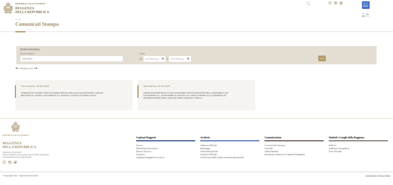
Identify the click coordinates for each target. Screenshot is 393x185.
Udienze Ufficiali (208, 145)
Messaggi (205, 148)
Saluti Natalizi (271, 151)
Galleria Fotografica (339, 148)
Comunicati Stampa (274, 145)
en (367, 14)
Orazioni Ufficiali (208, 154)
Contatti (268, 148)
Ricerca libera (27, 54)
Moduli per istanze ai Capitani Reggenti (284, 154)
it (363, 14)
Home (17, 19)
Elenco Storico (143, 151)
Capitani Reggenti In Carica (150, 157)
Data (142, 54)
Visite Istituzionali (209, 151)
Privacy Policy (384, 176)
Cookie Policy (371, 176)
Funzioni (140, 154)
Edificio (332, 145)
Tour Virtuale (335, 151)
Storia (139, 145)
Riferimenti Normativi (147, 148)
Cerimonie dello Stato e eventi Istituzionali (222, 157)
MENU (366, 5)
